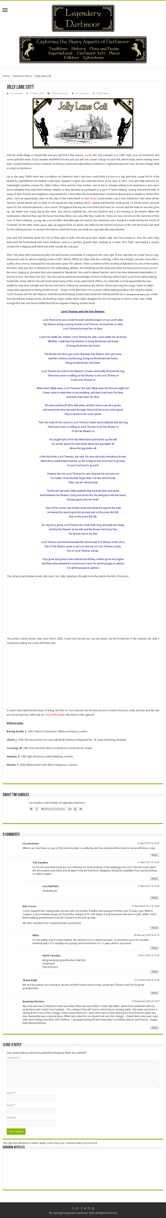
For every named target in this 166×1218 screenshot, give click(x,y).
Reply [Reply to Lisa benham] (154, 855)
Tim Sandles (16, 93)
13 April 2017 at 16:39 (148, 886)
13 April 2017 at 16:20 (148, 862)
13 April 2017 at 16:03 (148, 843)
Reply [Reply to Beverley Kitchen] (154, 1027)
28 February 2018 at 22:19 (146, 935)
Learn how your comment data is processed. (72, 1142)
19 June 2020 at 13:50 (148, 955)
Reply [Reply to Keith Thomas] (154, 971)
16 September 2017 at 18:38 (145, 906)
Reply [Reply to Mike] (154, 948)
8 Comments (82, 93)
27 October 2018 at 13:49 (146, 980)
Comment (13, 1057)
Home (6, 76)
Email (11, 1105)
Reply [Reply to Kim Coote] (154, 927)
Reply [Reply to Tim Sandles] (154, 878)
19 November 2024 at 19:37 (145, 1001)
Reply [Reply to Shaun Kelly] (154, 993)
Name (11, 1092)
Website (11, 1117)
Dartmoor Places (22, 76)
